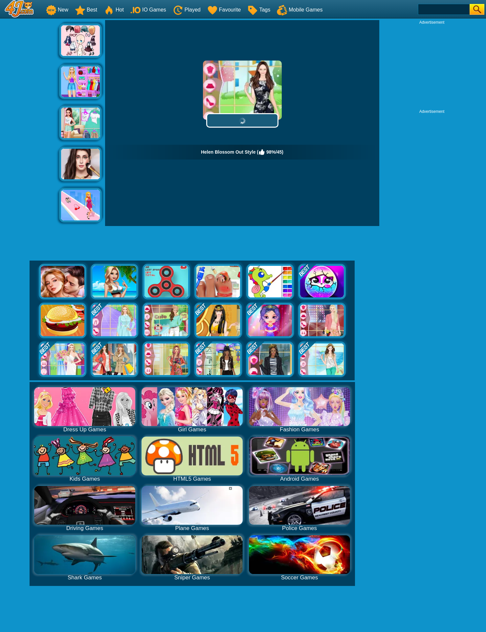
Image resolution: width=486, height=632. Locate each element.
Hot (114, 10)
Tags (258, 10)
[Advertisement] (29, 118)
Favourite (224, 10)
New (57, 10)
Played (187, 10)
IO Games (148, 10)
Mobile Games (299, 10)
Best (86, 10)
